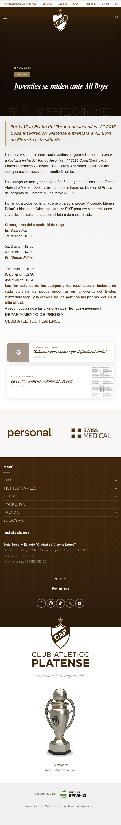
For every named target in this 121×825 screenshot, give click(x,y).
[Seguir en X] (70, 603)
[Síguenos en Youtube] (79, 603)
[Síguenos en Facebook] (41, 603)
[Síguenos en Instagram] (51, 603)
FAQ (75, 3)
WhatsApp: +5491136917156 (24, 561)
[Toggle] (116, 480)
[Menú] (5, 17)
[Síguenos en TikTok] (60, 603)
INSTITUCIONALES (19, 488)
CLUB (8, 480)
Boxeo (105, 3)
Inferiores (22, 74)
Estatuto (47, 3)
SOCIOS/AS (13, 520)
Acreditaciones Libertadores (20, 3)
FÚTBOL (11, 496)
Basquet (91, 3)
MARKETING (14, 504)
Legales (62, 3)
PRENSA (11, 512)
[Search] (116, 17)
